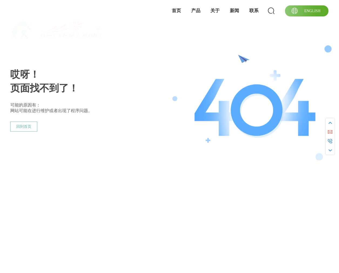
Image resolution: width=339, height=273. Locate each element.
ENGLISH (312, 11)
